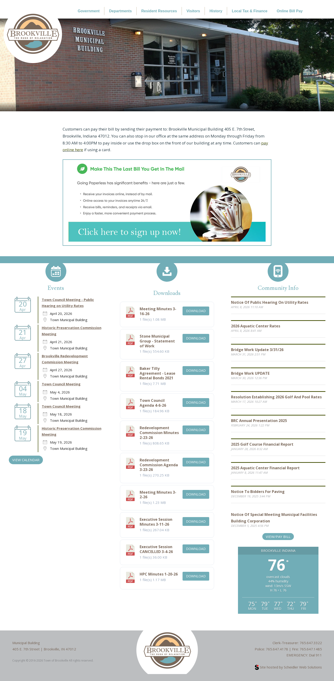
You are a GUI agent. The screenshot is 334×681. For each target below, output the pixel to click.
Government (89, 11)
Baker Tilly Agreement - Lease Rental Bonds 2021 (157, 373)
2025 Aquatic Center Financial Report (265, 467)
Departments (120, 11)
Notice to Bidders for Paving (258, 491)
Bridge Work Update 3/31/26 (257, 349)
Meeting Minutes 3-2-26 (158, 495)
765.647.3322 (311, 642)
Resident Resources (159, 11)
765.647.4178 (277, 649)
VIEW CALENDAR (25, 459)
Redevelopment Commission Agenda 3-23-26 (159, 464)
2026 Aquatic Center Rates (255, 326)
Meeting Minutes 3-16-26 (158, 311)
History (215, 11)
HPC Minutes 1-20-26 (159, 574)
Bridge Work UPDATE (250, 373)
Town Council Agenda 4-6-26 (153, 403)
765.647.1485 (311, 649)
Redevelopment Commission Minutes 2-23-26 (159, 432)
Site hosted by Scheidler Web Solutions (288, 667)
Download (196, 311)
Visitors (193, 11)
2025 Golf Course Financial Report (262, 444)
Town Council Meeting (61, 384)
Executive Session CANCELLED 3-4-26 (156, 549)
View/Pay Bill (278, 536)
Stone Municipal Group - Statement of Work (157, 341)
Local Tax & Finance (249, 11)
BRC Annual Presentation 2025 (259, 420)
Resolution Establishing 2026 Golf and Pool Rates (276, 397)
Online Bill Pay (290, 11)
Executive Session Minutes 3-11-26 (156, 522)
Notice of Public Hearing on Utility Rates (269, 302)
